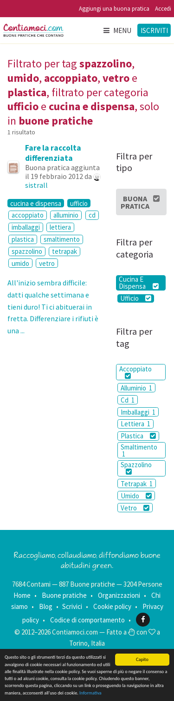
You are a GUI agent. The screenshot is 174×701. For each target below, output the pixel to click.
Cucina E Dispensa (138, 283)
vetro (47, 263)
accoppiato (28, 215)
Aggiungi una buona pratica (114, 9)
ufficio (79, 203)
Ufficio (135, 298)
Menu (117, 30)
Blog (45, 606)
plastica (23, 239)
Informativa (90, 693)
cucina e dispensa (35, 203)
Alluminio (136, 388)
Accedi (163, 9)
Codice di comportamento (87, 619)
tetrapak (64, 251)
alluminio (65, 215)
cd (92, 215)
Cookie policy (112, 606)
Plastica (138, 435)
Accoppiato (135, 371)
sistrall (36, 185)
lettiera (60, 227)
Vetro (135, 507)
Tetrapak (137, 483)
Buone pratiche (64, 595)
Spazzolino (136, 467)
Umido (136, 495)
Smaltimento (139, 450)
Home (22, 595)
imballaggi (26, 227)
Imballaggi (138, 412)
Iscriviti (154, 30)
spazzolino (27, 251)
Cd (128, 400)
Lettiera (135, 423)
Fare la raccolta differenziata (53, 153)
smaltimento (62, 239)
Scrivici (72, 606)
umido (20, 263)
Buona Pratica (140, 202)
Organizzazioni (119, 595)
